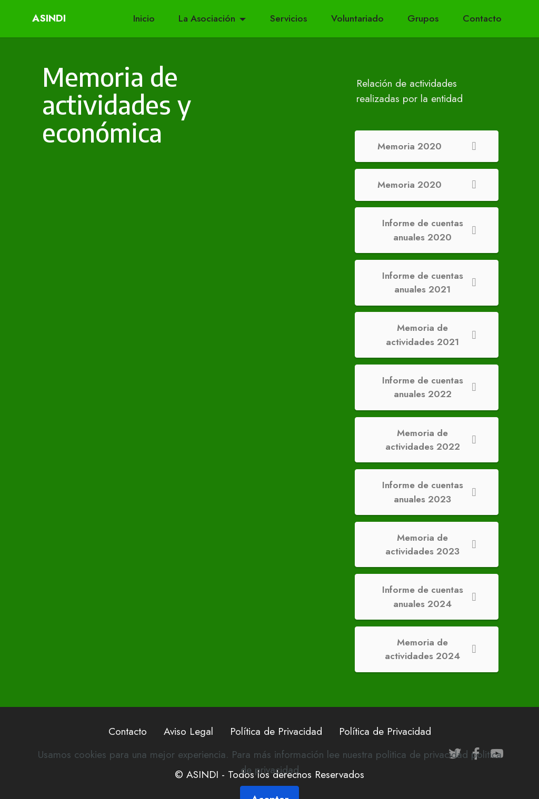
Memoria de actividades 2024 (430, 649)
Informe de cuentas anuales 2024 (429, 596)
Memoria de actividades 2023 (430, 544)
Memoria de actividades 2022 (430, 439)
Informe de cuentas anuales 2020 (429, 230)
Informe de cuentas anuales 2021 (429, 282)
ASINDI (50, 18)
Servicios (288, 18)
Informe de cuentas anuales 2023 (429, 491)
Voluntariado (357, 18)
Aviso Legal (188, 731)
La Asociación (206, 18)
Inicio (144, 18)
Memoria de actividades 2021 (431, 334)
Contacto (482, 18)
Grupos (422, 18)
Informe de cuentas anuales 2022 (429, 387)
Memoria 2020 (426, 146)
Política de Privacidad (276, 731)
